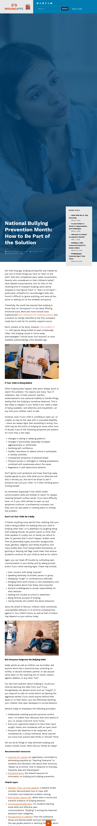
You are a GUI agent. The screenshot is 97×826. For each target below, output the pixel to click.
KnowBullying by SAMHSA (20, 817)
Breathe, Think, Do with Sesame (23, 788)
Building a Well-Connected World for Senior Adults (77, 245)
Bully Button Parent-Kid (19, 797)
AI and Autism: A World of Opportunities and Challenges (78, 226)
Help (80, 9)
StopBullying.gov (16, 773)
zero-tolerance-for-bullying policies (35, 315)
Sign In (74, 9)
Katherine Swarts (13, 253)
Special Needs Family (21, 251)
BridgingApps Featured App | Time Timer (77, 256)
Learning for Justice (17, 757)
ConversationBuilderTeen (20, 804)
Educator (10, 251)
